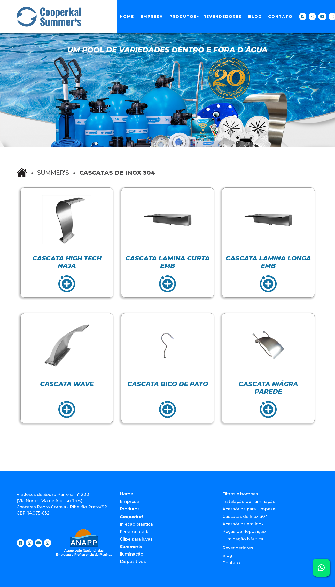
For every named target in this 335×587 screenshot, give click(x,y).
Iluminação (131, 554)
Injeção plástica (136, 524)
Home (127, 16)
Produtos (183, 16)
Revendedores (222, 16)
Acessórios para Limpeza (248, 509)
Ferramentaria (135, 531)
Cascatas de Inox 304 (245, 516)
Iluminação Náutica (242, 538)
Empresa (152, 16)
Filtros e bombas (240, 494)
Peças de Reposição (244, 531)
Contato (280, 16)
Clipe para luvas (136, 539)
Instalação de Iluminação (249, 501)
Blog (255, 16)
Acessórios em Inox (243, 523)
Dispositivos (133, 561)
